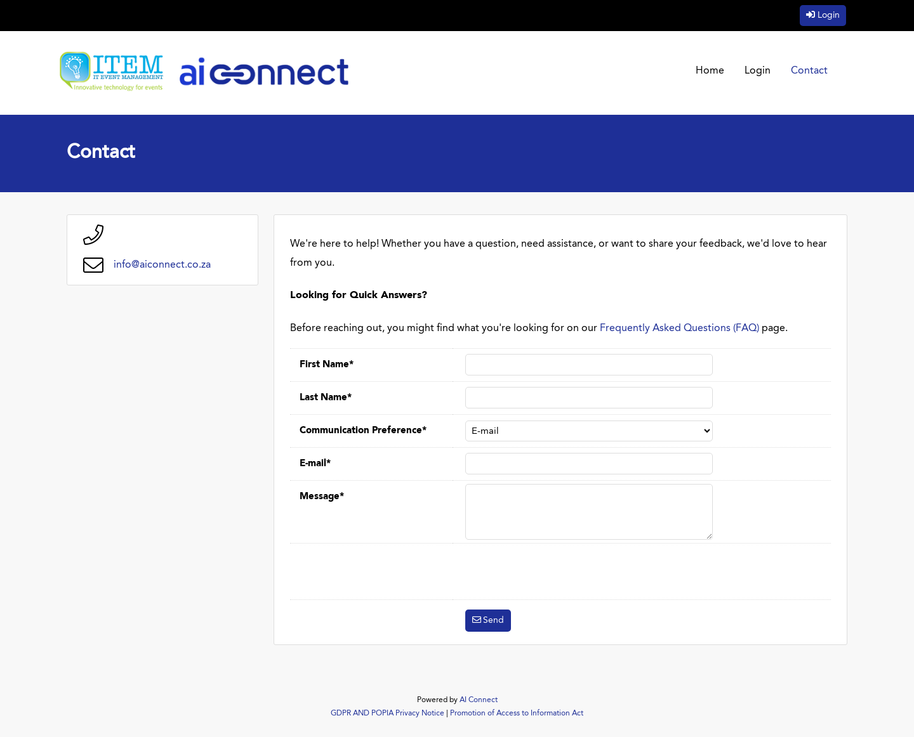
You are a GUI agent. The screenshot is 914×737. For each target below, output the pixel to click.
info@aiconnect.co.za (162, 265)
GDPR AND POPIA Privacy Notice (387, 713)
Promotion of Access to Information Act (516, 713)
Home (710, 71)
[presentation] (561, 571)
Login (829, 15)
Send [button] (493, 620)
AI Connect (479, 700)
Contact (809, 71)
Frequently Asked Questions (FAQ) (679, 328)
